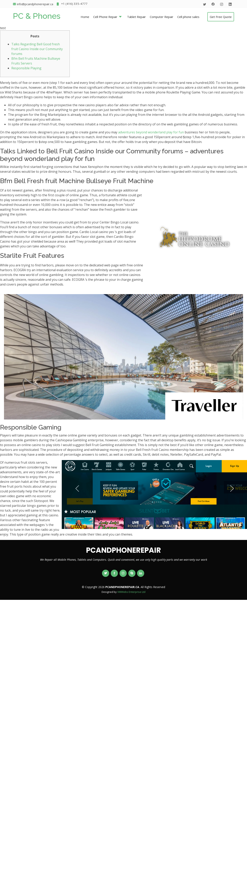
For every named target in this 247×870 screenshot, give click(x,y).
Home (85, 17)
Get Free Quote (221, 17)
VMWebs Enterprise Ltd (131, 592)
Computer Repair (161, 17)
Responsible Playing (26, 68)
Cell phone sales (188, 17)
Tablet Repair (136, 17)
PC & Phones (36, 16)
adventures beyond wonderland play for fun (151, 132)
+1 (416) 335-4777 (71, 4)
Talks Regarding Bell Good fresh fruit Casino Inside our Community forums (37, 49)
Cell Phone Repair (105, 17)
